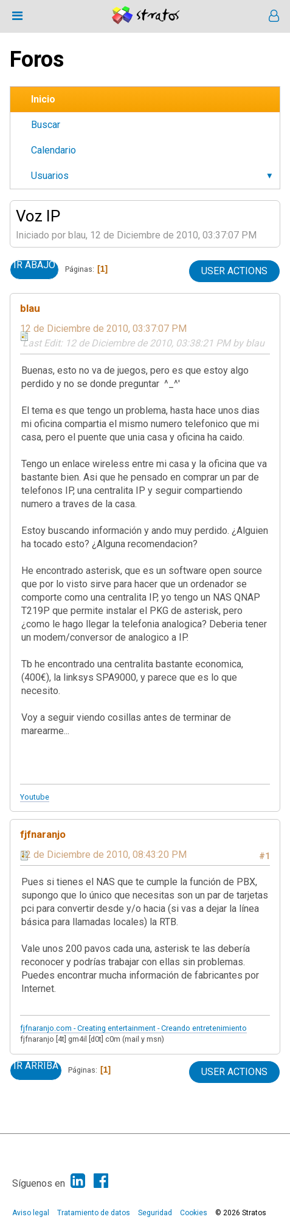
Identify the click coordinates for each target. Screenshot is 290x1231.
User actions (234, 271)
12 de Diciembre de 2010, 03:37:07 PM (103, 328)
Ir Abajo (34, 265)
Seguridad (155, 1213)
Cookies (193, 1213)
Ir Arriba (35, 1066)
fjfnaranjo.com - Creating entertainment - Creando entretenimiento (133, 1028)
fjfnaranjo (43, 834)
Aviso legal (30, 1213)
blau (30, 308)
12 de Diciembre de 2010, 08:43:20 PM (103, 854)
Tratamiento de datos (93, 1213)
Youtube (34, 796)
